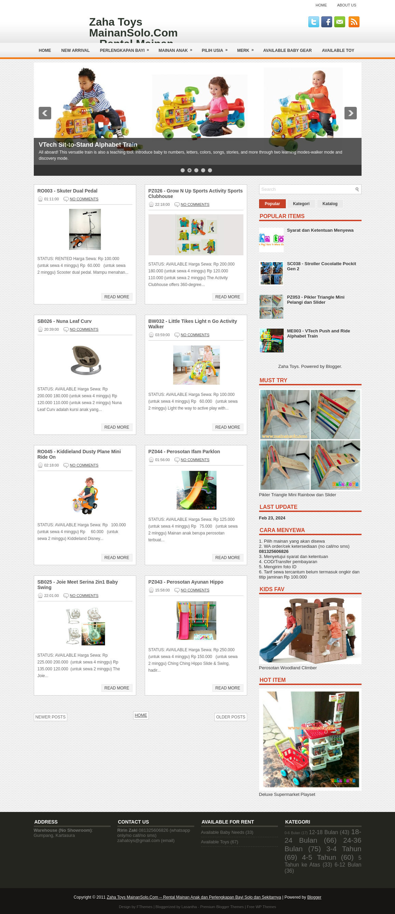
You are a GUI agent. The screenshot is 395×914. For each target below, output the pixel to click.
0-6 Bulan (292, 833)
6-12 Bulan (348, 865)
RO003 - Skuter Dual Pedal (68, 191)
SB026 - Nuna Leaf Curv (65, 321)
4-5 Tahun (319, 857)
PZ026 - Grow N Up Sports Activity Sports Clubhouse (196, 193)
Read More (116, 297)
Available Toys (215, 841)
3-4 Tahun (344, 849)
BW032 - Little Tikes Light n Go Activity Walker (193, 323)
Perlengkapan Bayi (127, 48)
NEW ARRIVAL (75, 50)
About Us (346, 5)
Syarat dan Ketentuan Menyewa (320, 230)
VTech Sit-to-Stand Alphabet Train (88, 144)
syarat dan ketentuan (307, 556)
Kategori (301, 203)
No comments (84, 199)
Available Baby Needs (222, 832)
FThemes (144, 907)
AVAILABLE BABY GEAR (287, 50)
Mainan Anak (178, 48)
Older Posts (230, 717)
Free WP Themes (261, 907)
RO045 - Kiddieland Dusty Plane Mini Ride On (79, 454)
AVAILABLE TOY (338, 50)
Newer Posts (51, 717)
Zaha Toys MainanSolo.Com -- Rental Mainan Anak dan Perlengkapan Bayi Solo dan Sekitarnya (194, 897)
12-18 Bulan (323, 832)
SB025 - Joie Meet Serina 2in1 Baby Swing (78, 584)
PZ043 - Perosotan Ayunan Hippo (186, 582)
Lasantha (189, 907)
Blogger (333, 366)
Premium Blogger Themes (222, 907)
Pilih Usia (217, 48)
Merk (247, 48)
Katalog (330, 203)
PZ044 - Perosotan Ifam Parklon (184, 451)
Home (321, 5)
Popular (272, 203)
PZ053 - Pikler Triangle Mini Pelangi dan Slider (315, 300)
